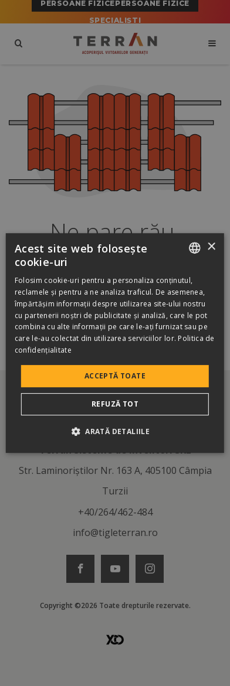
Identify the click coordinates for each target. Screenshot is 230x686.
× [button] (211, 247)
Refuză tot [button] (115, 404)
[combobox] (195, 248)
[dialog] (115, 343)
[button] (115, 431)
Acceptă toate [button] (115, 376)
